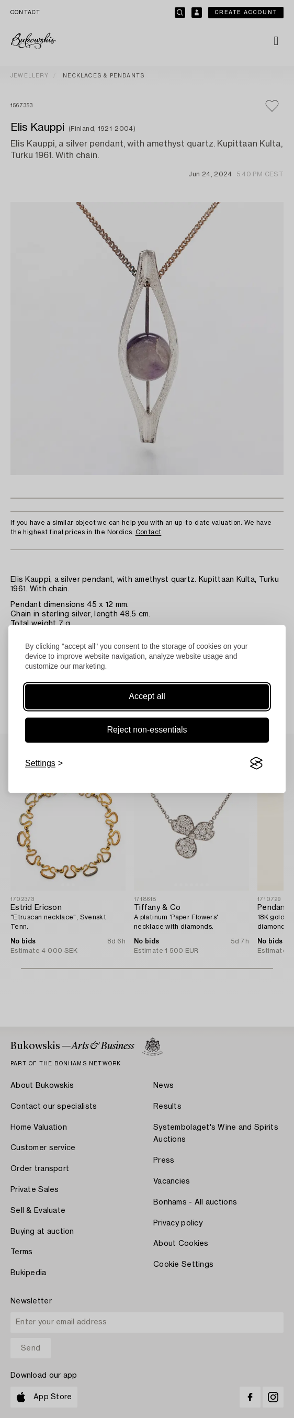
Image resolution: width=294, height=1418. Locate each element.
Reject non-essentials (147, 729)
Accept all (147, 696)
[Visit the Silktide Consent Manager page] (256, 763)
